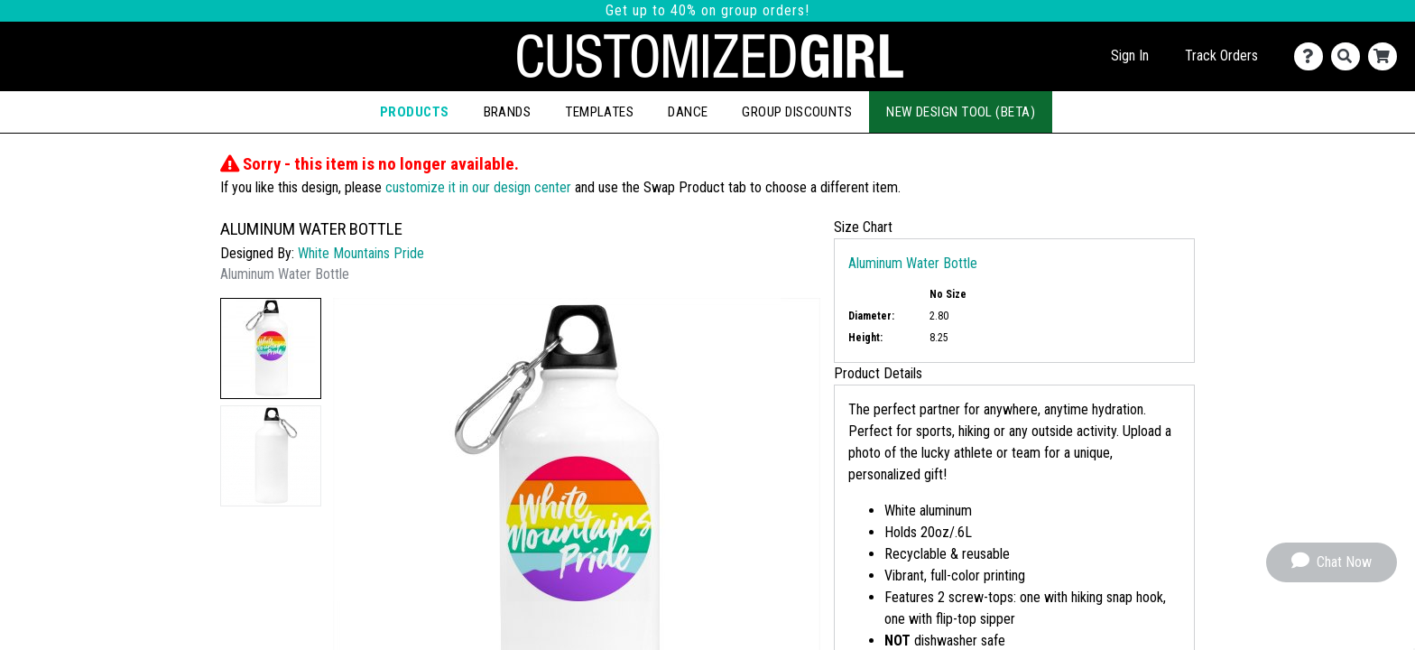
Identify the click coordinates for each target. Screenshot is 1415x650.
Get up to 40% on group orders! (707, 10)
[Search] (1349, 56)
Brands (508, 112)
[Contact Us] (1312, 56)
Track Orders (1221, 55)
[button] (270, 348)
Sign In (1130, 55)
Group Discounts (797, 112)
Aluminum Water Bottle (912, 263)
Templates (599, 112)
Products (414, 112)
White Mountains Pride (361, 253)
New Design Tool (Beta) (960, 112)
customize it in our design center (478, 187)
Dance (688, 112)
